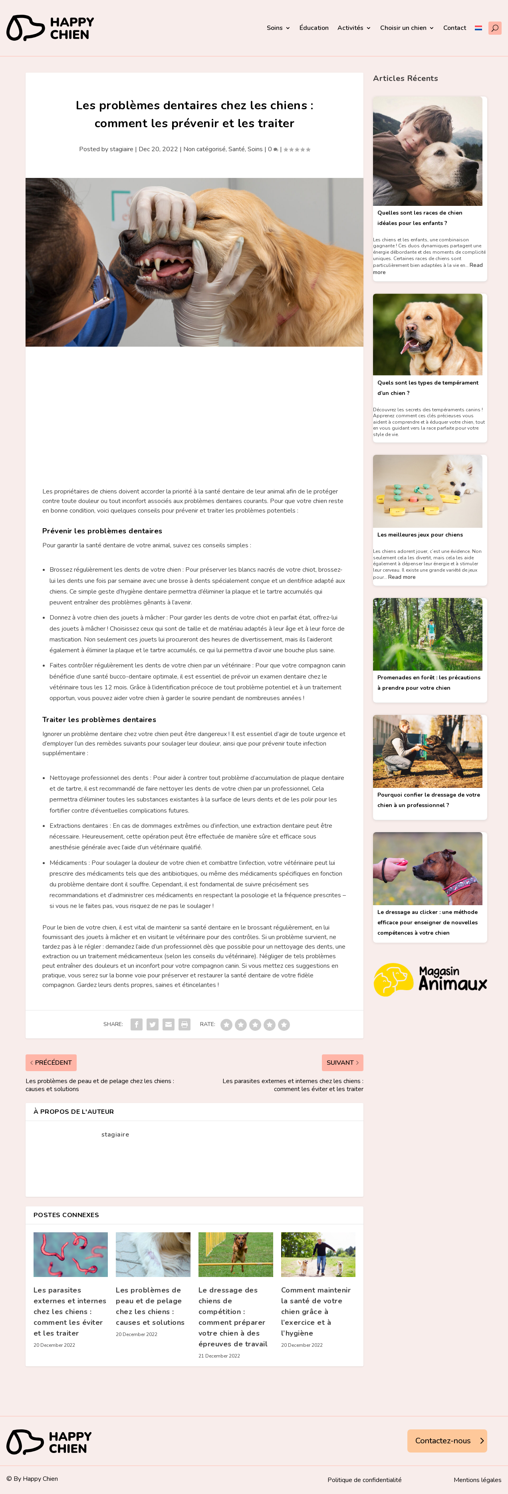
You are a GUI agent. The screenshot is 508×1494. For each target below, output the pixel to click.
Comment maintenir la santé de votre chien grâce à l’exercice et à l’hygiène (316, 1311)
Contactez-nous (443, 1440)
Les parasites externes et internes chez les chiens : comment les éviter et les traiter (70, 1311)
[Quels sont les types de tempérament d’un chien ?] (427, 336)
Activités (350, 28)
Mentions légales (478, 1480)
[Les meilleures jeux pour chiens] (427, 492)
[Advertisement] (195, 406)
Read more (402, 577)
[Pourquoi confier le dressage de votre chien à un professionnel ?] (427, 752)
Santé (236, 149)
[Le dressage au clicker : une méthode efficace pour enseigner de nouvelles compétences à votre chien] (427, 869)
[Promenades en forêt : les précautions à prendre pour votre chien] (427, 635)
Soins (275, 28)
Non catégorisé (204, 149)
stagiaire (121, 149)
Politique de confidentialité (364, 1480)
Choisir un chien (403, 28)
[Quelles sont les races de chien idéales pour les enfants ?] (427, 152)
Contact (454, 28)
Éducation (314, 28)
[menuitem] (478, 28)
